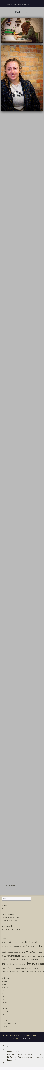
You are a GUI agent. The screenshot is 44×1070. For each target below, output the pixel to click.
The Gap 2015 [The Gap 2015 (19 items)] (21, 971)
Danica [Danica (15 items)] (13, 952)
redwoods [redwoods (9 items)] (4, 968)
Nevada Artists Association (11, 917)
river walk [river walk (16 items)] (20, 968)
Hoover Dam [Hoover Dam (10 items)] (24, 956)
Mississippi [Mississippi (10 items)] (15, 964)
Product (5, 1020)
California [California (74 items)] (7, 946)
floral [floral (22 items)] (4, 956)
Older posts (10, 885)
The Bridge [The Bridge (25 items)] (11, 971)
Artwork (5, 987)
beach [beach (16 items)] (9, 942)
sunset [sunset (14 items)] (4, 971)
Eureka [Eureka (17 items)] (40, 952)
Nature (4, 1014)
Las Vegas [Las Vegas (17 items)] (14, 959)
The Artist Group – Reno (10, 920)
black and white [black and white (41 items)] (22, 942)
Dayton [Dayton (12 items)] (18, 952)
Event (4, 999)
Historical (5, 1008)
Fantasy (4, 1002)
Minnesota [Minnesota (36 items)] (6, 964)
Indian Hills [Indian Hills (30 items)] (35, 956)
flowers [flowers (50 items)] (10, 956)
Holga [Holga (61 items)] (17, 956)
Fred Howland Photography (11, 929)
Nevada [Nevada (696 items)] (31, 963)
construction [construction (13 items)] (6, 952)
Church (4, 993)
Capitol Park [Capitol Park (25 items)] (20, 947)
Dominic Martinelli (25, 1038)
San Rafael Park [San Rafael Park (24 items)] (30, 968)
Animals (4, 984)
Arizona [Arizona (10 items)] (4, 942)
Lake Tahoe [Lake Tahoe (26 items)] (6, 959)
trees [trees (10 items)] (31, 971)
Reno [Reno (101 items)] (10, 968)
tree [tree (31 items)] (27, 971)
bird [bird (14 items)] (13, 942)
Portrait (5, 1017)
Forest (4, 1005)
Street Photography (9, 1023)
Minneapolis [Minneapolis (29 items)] (34, 959)
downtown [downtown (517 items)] (29, 951)
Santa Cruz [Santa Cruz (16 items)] (40, 968)
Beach (4, 990)
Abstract (5, 981)
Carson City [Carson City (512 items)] (34, 946)
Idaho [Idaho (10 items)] (29, 956)
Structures (5, 1026)
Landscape (6, 1011)
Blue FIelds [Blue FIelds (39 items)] (34, 942)
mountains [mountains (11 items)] (21, 964)
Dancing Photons (18, 4)
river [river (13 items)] (15, 968)
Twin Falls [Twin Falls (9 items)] (36, 971)
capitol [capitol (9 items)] (14, 947)
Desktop (5, 996)
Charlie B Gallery (7, 909)
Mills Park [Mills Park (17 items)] (26, 959)
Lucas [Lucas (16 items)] (21, 959)
